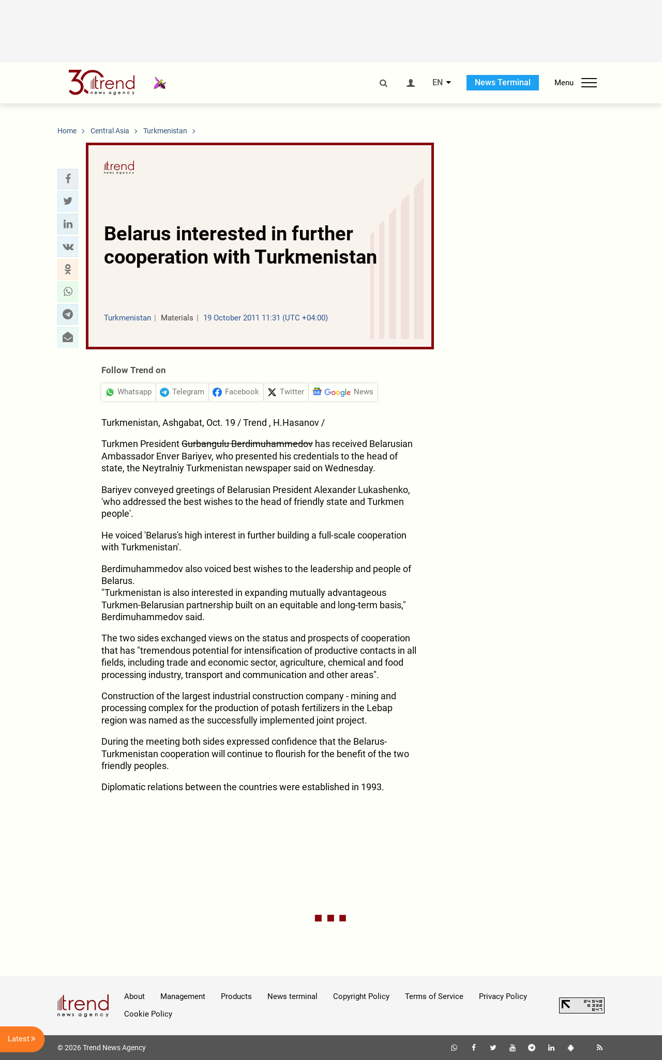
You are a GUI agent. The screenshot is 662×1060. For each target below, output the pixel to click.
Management (182, 996)
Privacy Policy (503, 996)
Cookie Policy (148, 1014)
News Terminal (503, 82)
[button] (68, 179)
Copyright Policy (361, 996)
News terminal (292, 996)
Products (236, 996)
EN (437, 83)
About (134, 996)
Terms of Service (434, 996)
